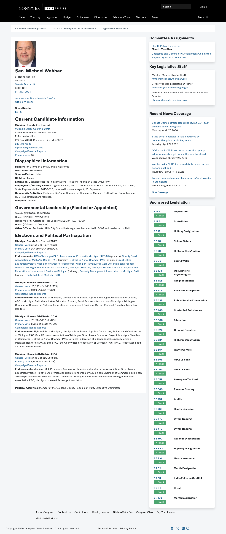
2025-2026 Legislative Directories (73, 28)
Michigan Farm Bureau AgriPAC (94, 263)
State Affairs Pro (122, 512)
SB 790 (158, 438)
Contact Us (64, 512)
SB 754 (158, 399)
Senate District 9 (25, 84)
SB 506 (158, 320)
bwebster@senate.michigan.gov (170, 87)
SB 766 (158, 408)
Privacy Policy (128, 528)
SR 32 (157, 468)
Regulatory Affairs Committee (169, 57)
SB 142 (158, 280)
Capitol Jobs (81, 512)
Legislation (52, 17)
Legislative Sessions (114, 28)
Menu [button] (203, 17)
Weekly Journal (100, 512)
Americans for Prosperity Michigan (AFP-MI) (85, 256)
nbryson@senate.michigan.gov (169, 100)
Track (160, 215)
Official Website (24, 101)
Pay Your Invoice (165, 512)
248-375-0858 (23, 143)
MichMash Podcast (47, 518)
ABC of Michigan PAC (46, 256)
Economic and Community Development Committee (181, 53)
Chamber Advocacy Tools (30, 28)
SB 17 (157, 231)
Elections (141, 17)
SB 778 (158, 418)
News (22, 17)
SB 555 (158, 359)
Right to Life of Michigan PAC (43, 274)
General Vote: (23, 244)
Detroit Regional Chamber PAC (87, 259)
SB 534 (158, 339)
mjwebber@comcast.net (29, 147)
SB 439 (158, 300)
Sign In (203, 6)
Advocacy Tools (121, 17)
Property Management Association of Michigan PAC (109, 271)
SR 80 (157, 487)
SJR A (157, 211)
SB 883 (158, 448)
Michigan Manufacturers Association (47, 267)
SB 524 (158, 329)
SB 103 (158, 270)
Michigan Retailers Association (109, 267)
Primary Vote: (23, 155)
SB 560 (158, 389)
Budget (67, 17)
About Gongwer (45, 512)
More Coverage (160, 192)
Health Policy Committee (166, 45)
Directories (100, 17)
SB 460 (158, 310)
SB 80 (157, 260)
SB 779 (158, 428)
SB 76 (157, 241)
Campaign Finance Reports (30, 151)
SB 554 (158, 349)
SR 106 (158, 497)
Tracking (35, 17)
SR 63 (157, 478)
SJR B (157, 221)
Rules (155, 17)
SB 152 (158, 290)
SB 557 (158, 379)
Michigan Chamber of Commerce (56, 263)
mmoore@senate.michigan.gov (169, 78)
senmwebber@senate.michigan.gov (35, 98)
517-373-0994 (23, 91)
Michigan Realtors (80, 267)
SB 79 (157, 251)
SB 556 (158, 369)
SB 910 (158, 458)
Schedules (83, 17)
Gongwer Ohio (144, 512)
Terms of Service (107, 528)
